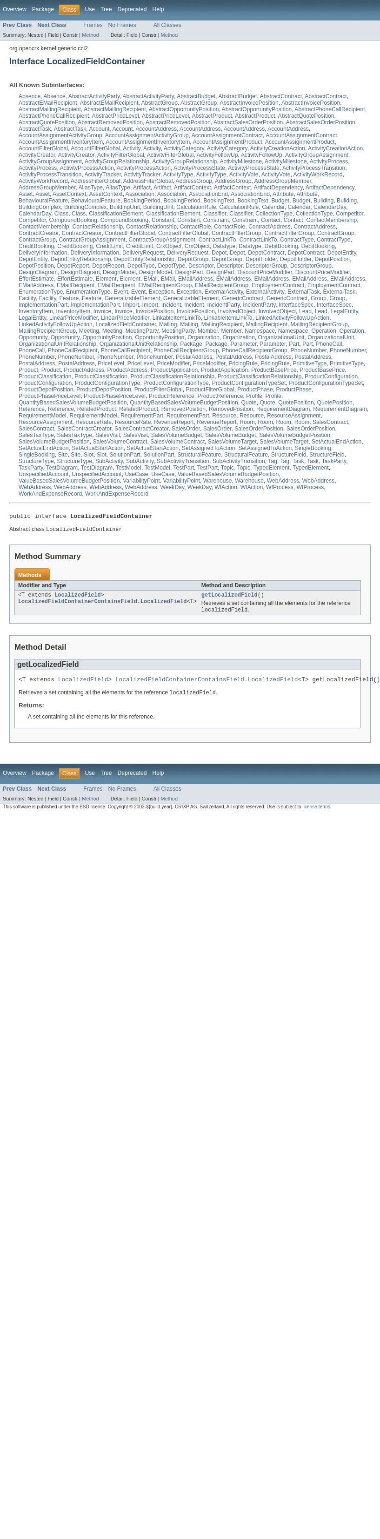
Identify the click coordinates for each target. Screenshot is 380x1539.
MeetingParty (142, 331)
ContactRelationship (98, 226)
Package (43, 9)
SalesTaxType (36, 435)
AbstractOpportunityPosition (184, 109)
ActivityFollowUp (217, 155)
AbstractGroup (159, 103)
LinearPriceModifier (73, 318)
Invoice (102, 311)
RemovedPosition (183, 409)
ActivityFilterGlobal (120, 155)
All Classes (167, 25)
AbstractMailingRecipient (50, 109)
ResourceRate (93, 422)
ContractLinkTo (217, 239)
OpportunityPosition (107, 337)
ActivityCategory (184, 148)
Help (158, 9)
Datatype (224, 246)
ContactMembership (331, 220)
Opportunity (33, 337)
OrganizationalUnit (281, 337)
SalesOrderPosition (258, 428)
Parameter (244, 344)
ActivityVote (244, 174)
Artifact (142, 187)
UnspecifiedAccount (43, 474)
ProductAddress (84, 370)
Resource (224, 415)
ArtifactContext (192, 187)
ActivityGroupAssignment (316, 155)
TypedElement (271, 467)
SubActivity (109, 461)
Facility (27, 298)
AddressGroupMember (282, 181)
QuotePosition (295, 402)
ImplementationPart (43, 305)
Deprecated (132, 9)
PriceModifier (173, 363)
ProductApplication (174, 370)
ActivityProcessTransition (313, 168)
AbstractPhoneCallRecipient (329, 109)
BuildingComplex (40, 207)
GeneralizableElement (132, 298)
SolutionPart (124, 454)
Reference (32, 409)
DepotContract (266, 252)
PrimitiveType (310, 363)
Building (323, 200)
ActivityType (178, 174)
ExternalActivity (224, 292)
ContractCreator (39, 233)
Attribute (283, 194)
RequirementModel (43, 415)
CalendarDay (329, 207)
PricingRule (242, 363)
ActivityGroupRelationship (117, 161)
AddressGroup (194, 181)
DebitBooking (281, 246)
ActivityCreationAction (277, 148)
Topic (227, 467)
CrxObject (168, 246)
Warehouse (217, 480)
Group (319, 298)
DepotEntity (341, 252)
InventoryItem (36, 311)
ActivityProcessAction (87, 168)
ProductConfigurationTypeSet (249, 383)
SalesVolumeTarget (232, 441)
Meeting (89, 331)
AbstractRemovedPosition (110, 122)
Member (208, 331)
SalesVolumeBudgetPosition (294, 435)
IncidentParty (223, 305)
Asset (26, 194)
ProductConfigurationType (107, 383)
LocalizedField (77, 597)
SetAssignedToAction (208, 448)
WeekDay (172, 487)
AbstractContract (281, 96)
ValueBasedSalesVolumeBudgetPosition (228, 474)
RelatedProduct (96, 409)
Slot (88, 454)
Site (63, 454)
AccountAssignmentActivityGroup (60, 135)
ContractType (296, 239)
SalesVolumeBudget (176, 435)
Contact (270, 220)
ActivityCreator (37, 155)
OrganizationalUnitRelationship (57, 344)
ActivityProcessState (199, 168)
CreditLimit (109, 246)
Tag (272, 461)
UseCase (136, 474)
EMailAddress (195, 279)
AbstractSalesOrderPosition (248, 122)
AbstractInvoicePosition (249, 103)
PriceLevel (111, 363)
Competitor (349, 213)
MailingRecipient (222, 324)
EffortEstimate (36, 279)
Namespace (260, 331)
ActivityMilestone (241, 161)
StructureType (36, 461)
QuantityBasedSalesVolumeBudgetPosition (73, 402)
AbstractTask (35, 129)
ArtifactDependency (277, 187)
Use (90, 9)
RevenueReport (173, 422)
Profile (254, 396)
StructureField (289, 454)
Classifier (214, 213)
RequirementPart (141, 415)
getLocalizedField (229, 597)
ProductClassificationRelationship (172, 376)
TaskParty (334, 461)
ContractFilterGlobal (130, 233)
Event (120, 292)
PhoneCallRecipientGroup (186, 350)
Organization (203, 337)
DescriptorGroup (266, 265)
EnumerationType (41, 292)
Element (106, 279)
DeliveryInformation (43, 252)
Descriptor (201, 265)
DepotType (141, 265)
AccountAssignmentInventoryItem (61, 142)
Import (131, 305)
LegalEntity (344, 311)
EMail (151, 279)
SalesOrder (186, 428)
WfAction (225, 487)
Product (28, 370)
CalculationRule (196, 207)
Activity (131, 148)
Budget (280, 200)
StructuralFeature (199, 454)
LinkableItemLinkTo (177, 318)
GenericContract (242, 298)
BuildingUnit (125, 207)
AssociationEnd (208, 194)
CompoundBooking (73, 220)
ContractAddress (269, 226)
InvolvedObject (236, 311)
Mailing (168, 324)
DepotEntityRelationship (81, 259)
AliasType (90, 187)
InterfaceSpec (296, 305)
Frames (92, 25)
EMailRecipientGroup (165, 285)
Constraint (216, 220)
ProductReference (171, 396)
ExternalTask (303, 292)
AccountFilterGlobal (43, 148)
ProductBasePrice (273, 370)
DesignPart (189, 272)
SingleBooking (313, 448)
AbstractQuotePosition (306, 116)
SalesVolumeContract (120, 441)
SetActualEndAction (336, 441)
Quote (249, 402)
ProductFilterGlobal (158, 389)
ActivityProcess (329, 161)
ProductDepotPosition (46, 389)
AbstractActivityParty (94, 96)
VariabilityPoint (141, 480)
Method (90, 35)
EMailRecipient (75, 285)
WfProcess (279, 487)
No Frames (122, 25)
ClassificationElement (116, 213)
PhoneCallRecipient (73, 350)
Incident (171, 305)
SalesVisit (107, 435)
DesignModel (119, 272)
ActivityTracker (102, 174)
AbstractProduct (212, 116)
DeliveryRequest (143, 252)
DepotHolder (261, 259)
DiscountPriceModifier (264, 272)
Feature (69, 298)
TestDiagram (62, 467)
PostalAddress (194, 357)
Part (294, 344)
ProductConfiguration (331, 376)
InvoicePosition (154, 311)
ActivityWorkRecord (318, 174)
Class (61, 213)
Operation (323, 331)
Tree (106, 9)
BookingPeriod (142, 200)
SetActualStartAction (98, 448)
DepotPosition (332, 259)
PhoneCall (329, 344)
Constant (163, 220)
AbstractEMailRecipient (48, 103)
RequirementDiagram (283, 409)
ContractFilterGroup (236, 233)
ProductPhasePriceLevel (49, 396)
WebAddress (283, 480)
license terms (316, 811)
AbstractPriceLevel (115, 116)
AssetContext (69, 194)
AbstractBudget (196, 96)
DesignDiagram (38, 272)
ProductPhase (255, 389)
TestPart (183, 467)
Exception (161, 292)
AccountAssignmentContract (227, 135)
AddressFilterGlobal (95, 181)
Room (247, 422)
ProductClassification (45, 376)
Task (298, 461)
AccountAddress (156, 129)
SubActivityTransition (183, 461)
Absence (29, 96)
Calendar (273, 207)
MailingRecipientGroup (319, 324)
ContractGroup (335, 233)
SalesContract (330, 422)
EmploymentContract (278, 285)
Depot (219, 252)
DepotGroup (193, 259)
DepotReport (73, 265)
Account (99, 129)
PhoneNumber (309, 350)
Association (140, 194)
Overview (15, 9)
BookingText (218, 200)
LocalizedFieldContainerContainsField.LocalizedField (102, 605)
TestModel (128, 467)
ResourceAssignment (294, 415)
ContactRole (195, 226)
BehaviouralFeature (43, 200)
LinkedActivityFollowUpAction (292, 318)
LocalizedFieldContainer (126, 324)
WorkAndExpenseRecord (50, 494)
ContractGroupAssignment (92, 239)
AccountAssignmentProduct (227, 142)
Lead (305, 311)
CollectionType (274, 213)
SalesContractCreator (84, 428)
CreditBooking (36, 246)
